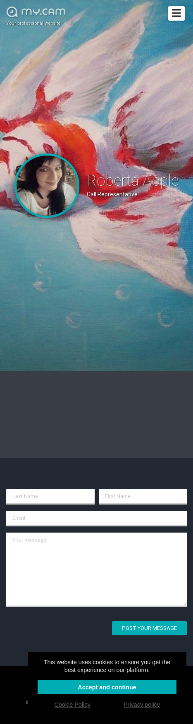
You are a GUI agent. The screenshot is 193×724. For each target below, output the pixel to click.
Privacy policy (142, 704)
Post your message (149, 628)
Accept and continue (107, 687)
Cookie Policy (72, 704)
